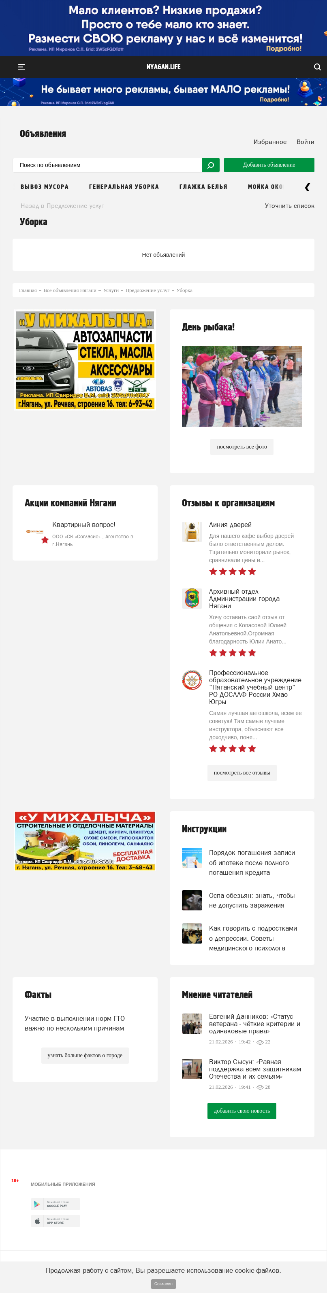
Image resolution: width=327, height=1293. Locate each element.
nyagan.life (163, 67)
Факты (38, 995)
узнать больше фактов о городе (85, 1055)
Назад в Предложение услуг (62, 205)
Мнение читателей (217, 995)
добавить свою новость (242, 1111)
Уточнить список (289, 205)
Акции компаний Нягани (70, 503)
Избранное (270, 141)
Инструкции (204, 829)
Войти (305, 141)
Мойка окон (267, 187)
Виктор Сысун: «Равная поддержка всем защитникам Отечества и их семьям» (255, 1069)
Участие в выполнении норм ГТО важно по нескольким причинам (75, 1023)
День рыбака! (208, 327)
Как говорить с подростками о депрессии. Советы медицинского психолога (253, 938)
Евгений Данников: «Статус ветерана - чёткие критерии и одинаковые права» (254, 1024)
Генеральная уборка (124, 187)
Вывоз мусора (45, 187)
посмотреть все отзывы (242, 773)
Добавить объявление (269, 165)
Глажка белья (204, 187)
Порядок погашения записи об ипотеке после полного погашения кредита (252, 862)
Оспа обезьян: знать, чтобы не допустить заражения (252, 900)
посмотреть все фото (242, 447)
